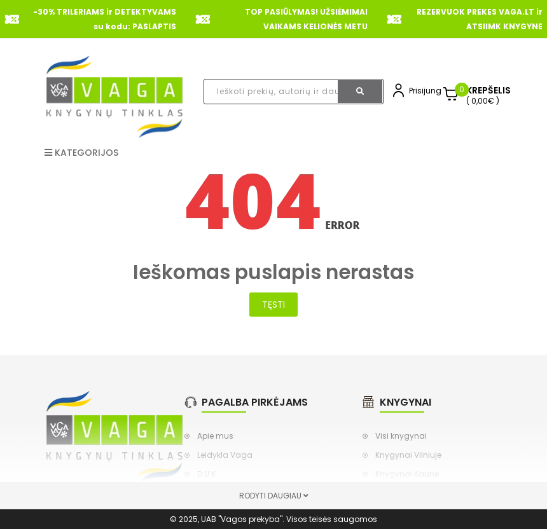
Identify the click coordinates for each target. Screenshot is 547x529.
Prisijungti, (428, 90)
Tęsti (273, 304)
